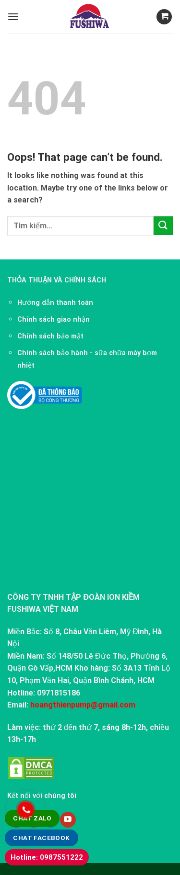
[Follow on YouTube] (68, 820)
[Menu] (13, 16)
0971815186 (58, 692)
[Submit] (163, 225)
